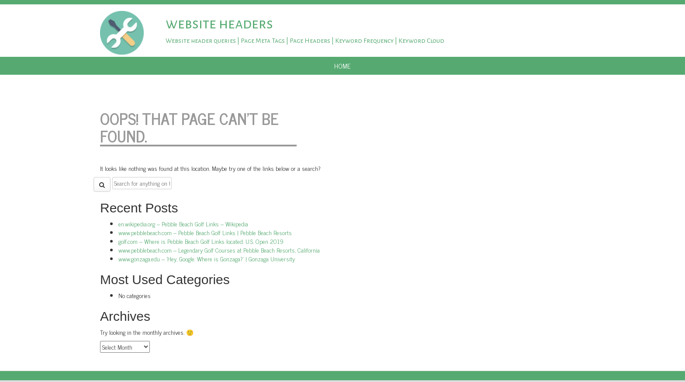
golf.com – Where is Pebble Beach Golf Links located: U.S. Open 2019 (201, 241)
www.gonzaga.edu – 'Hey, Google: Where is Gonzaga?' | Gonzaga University (206, 259)
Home (342, 65)
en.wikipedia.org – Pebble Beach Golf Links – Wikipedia (183, 224)
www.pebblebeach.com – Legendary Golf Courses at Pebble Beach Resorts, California (219, 250)
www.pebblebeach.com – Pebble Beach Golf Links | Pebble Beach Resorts (205, 232)
